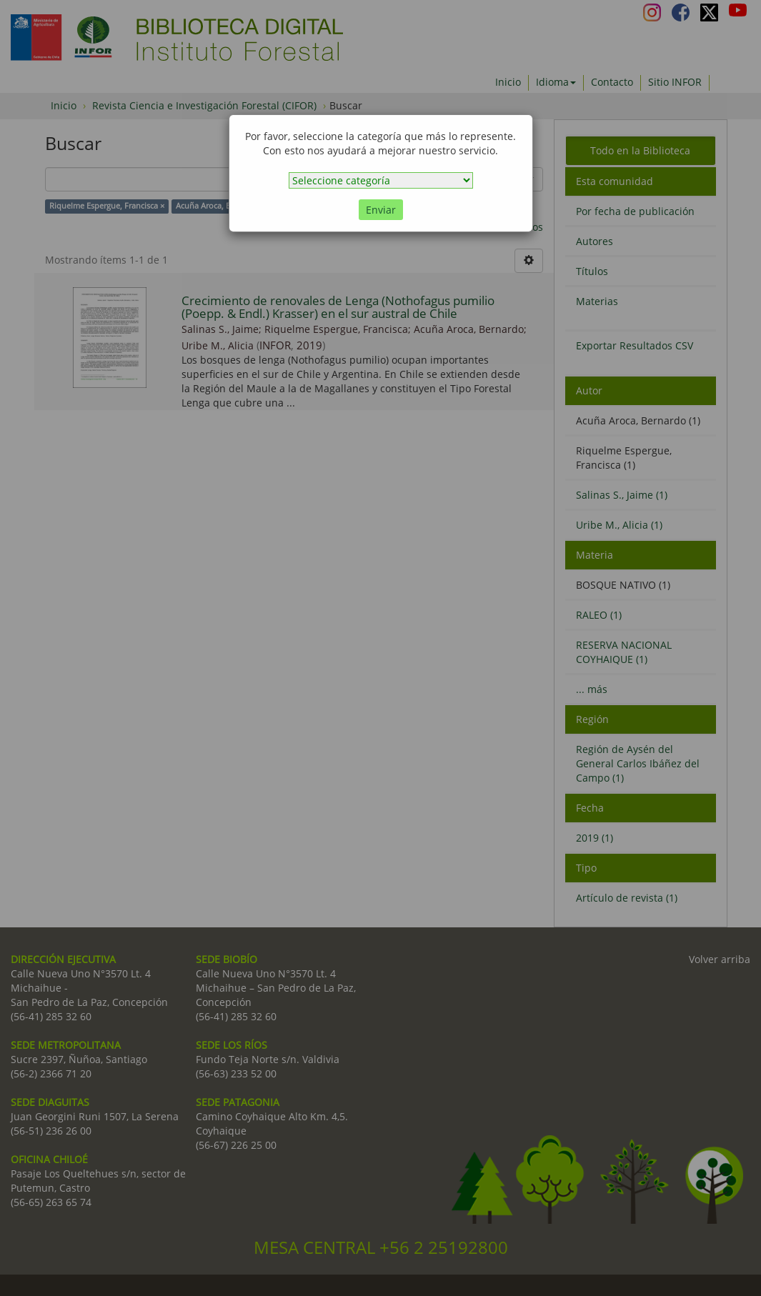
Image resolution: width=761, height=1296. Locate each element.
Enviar (381, 209)
